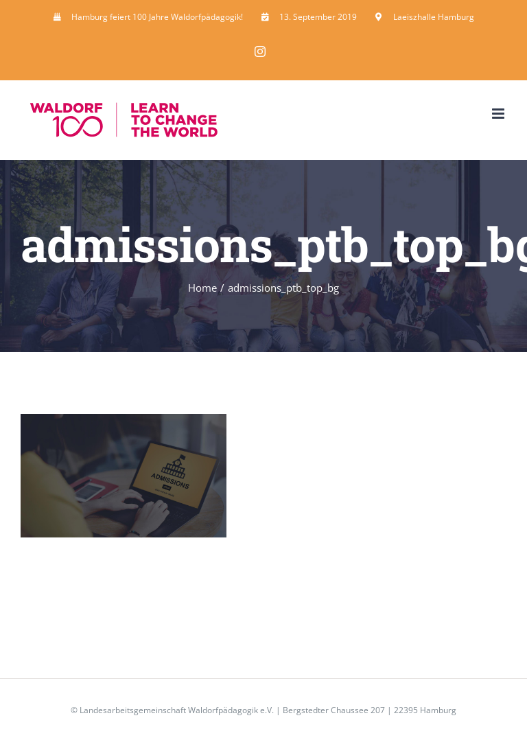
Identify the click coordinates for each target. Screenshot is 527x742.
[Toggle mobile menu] (499, 113)
